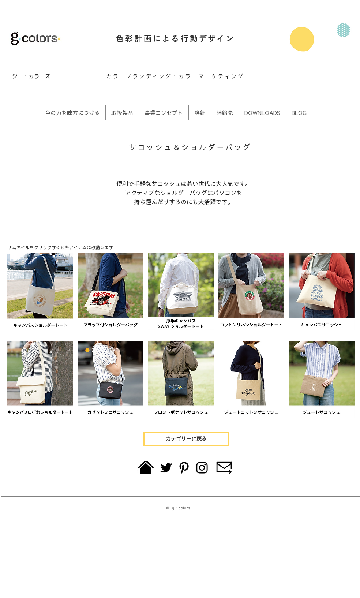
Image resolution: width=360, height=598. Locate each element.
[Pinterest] (184, 467)
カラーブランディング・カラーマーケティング (175, 76)
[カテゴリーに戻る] (186, 439)
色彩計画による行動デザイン (175, 39)
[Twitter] (166, 467)
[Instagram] (202, 467)
